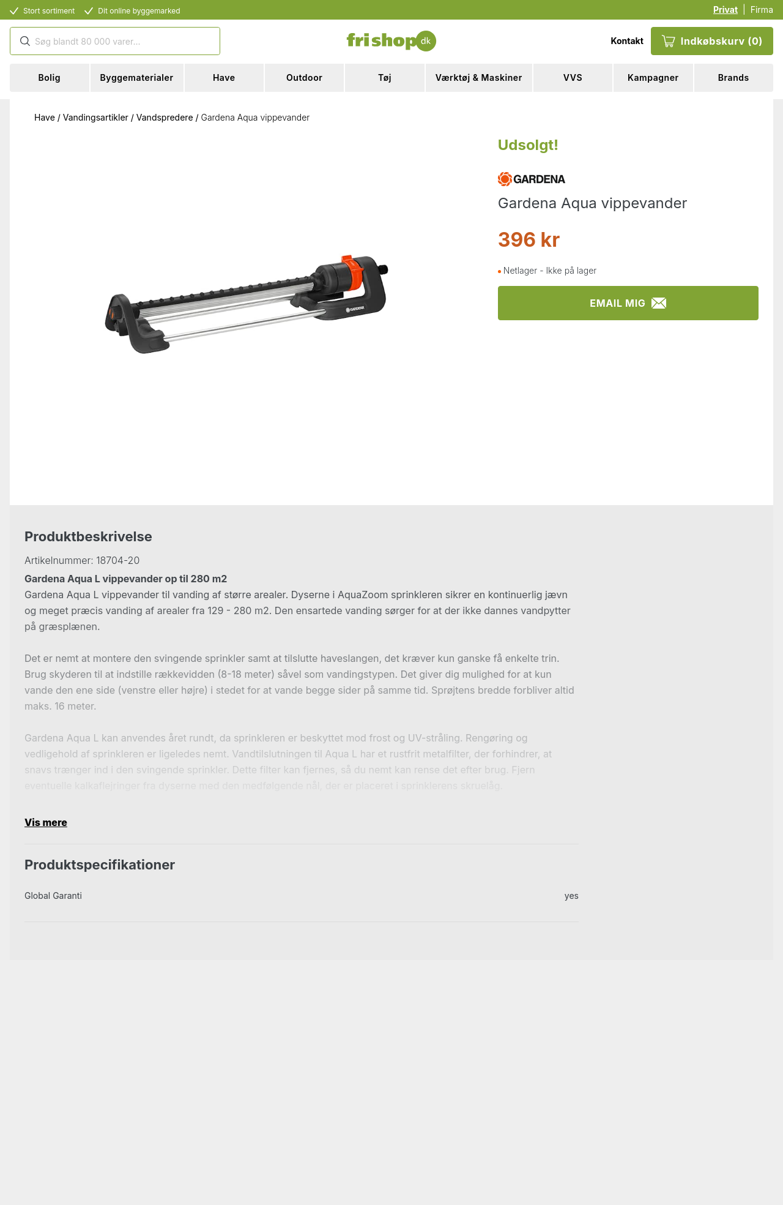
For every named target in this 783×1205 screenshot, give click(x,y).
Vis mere (45, 822)
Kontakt (626, 41)
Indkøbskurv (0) (712, 41)
